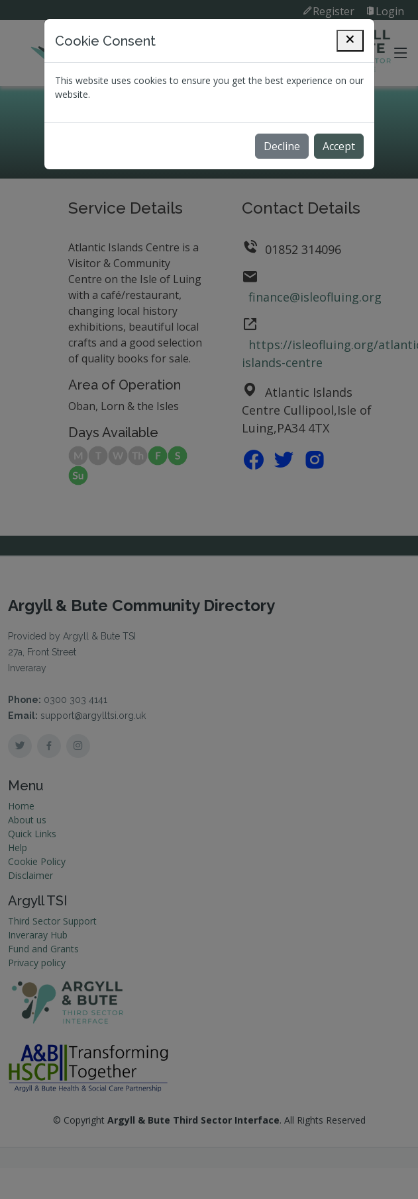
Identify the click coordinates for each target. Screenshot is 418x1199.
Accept (339, 146)
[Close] (350, 41)
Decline (282, 146)
